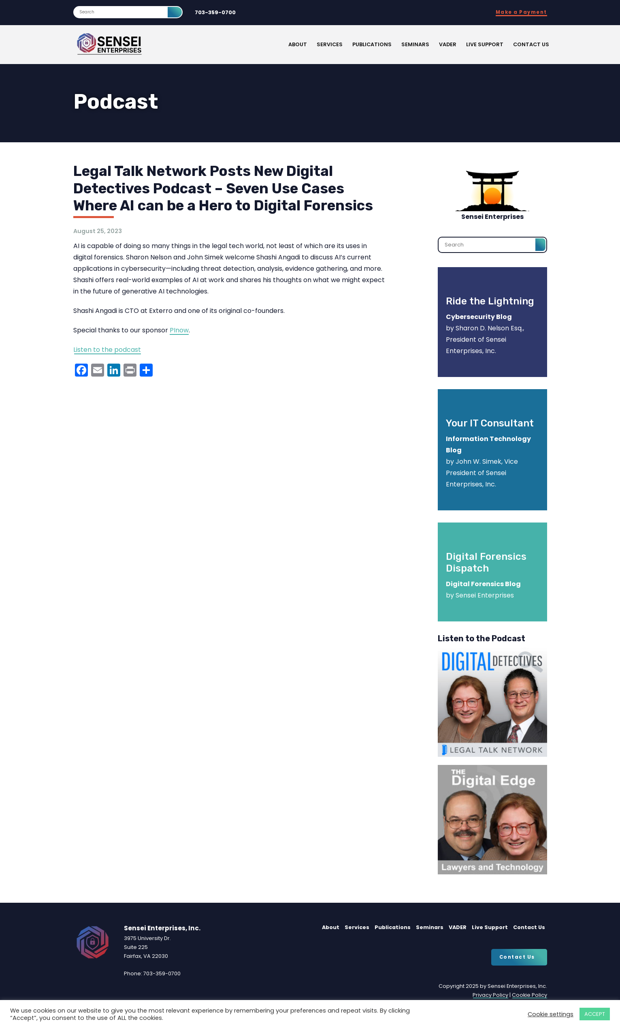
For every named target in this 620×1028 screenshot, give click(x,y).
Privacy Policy (490, 995)
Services (330, 44)
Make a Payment (521, 12)
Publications (372, 44)
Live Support (484, 44)
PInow (179, 330)
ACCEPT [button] (594, 1014)
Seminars (415, 44)
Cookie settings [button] (550, 1014)
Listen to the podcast (107, 349)
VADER (447, 44)
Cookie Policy (529, 995)
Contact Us (531, 44)
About (297, 44)
